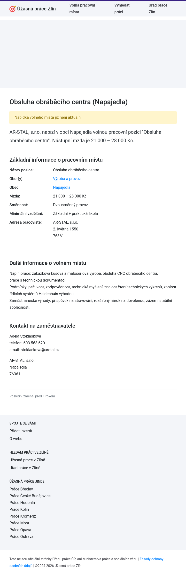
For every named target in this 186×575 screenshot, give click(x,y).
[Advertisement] (93, 54)
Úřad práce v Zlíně (24, 467)
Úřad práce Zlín (158, 8)
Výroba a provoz (67, 178)
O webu (15, 438)
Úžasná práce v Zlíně (27, 460)
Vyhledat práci (122, 8)
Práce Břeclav (21, 489)
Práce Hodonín (22, 502)
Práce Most (19, 523)
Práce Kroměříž (22, 516)
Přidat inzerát (20, 431)
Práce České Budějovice (30, 496)
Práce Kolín (19, 509)
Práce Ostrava (21, 536)
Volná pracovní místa (82, 8)
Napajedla (61, 187)
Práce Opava (20, 530)
